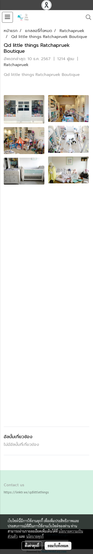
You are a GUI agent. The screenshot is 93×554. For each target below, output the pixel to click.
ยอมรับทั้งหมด (58, 545)
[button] (87, 17)
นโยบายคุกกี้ (35, 536)
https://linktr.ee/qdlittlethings (26, 492)
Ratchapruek (16, 65)
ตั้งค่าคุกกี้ (32, 545)
